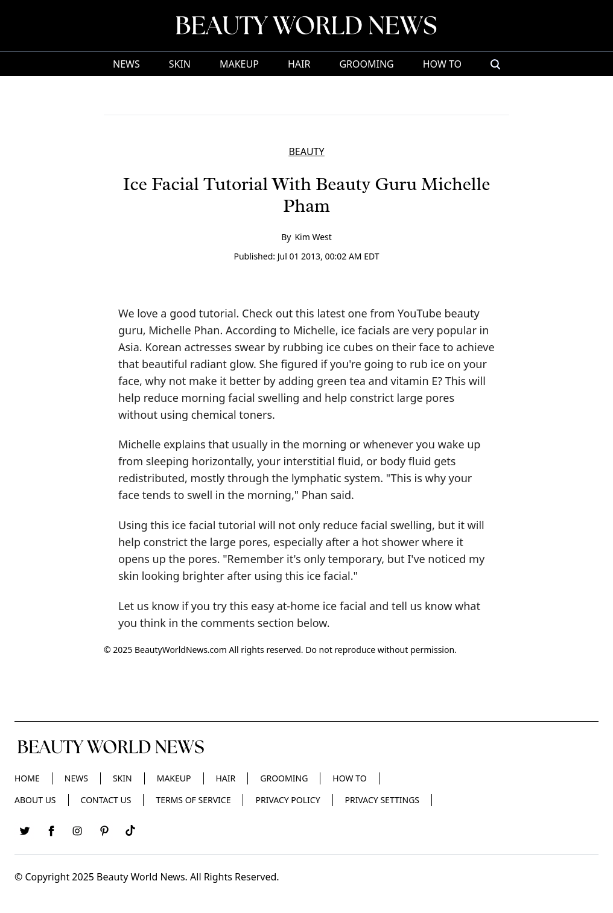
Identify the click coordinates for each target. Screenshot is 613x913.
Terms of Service (193, 800)
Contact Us (106, 800)
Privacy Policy (287, 800)
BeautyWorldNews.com (181, 649)
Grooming (366, 64)
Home (27, 778)
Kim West (312, 237)
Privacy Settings (382, 800)
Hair (299, 64)
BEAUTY (306, 151)
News (126, 64)
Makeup (239, 64)
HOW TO (442, 64)
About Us (35, 800)
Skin (180, 64)
